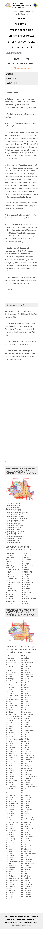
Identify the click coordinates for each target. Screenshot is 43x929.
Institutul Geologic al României (21, 925)
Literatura (10, 74)
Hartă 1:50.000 (12, 83)
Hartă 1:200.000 (13, 78)
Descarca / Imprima (22, 68)
